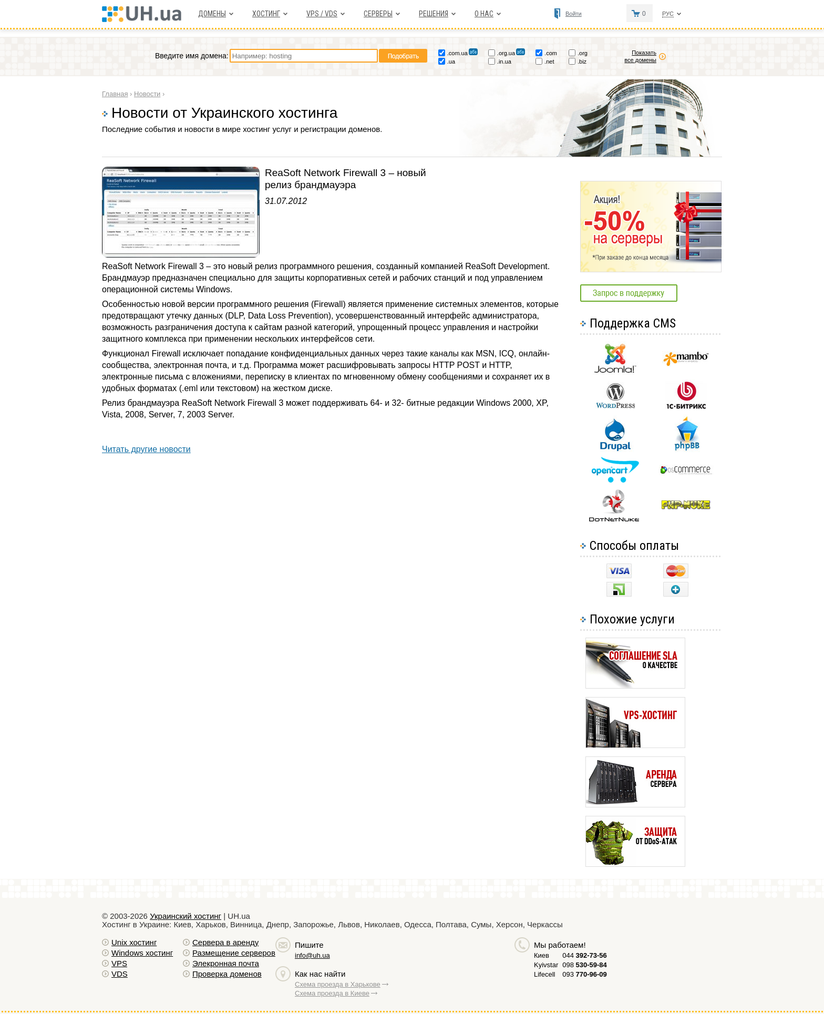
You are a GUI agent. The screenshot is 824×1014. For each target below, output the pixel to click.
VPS (119, 963)
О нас (484, 13)
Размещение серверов (233, 952)
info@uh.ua (312, 955)
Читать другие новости (146, 449)
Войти (573, 14)
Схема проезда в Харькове (337, 984)
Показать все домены (640, 56)
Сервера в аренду (225, 942)
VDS (119, 973)
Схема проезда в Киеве (332, 993)
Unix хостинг (134, 942)
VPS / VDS (321, 13)
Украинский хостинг (185, 915)
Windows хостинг (142, 952)
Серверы (378, 13)
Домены (212, 13)
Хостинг (266, 13)
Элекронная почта (225, 963)
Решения (433, 13)
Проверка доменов (227, 973)
